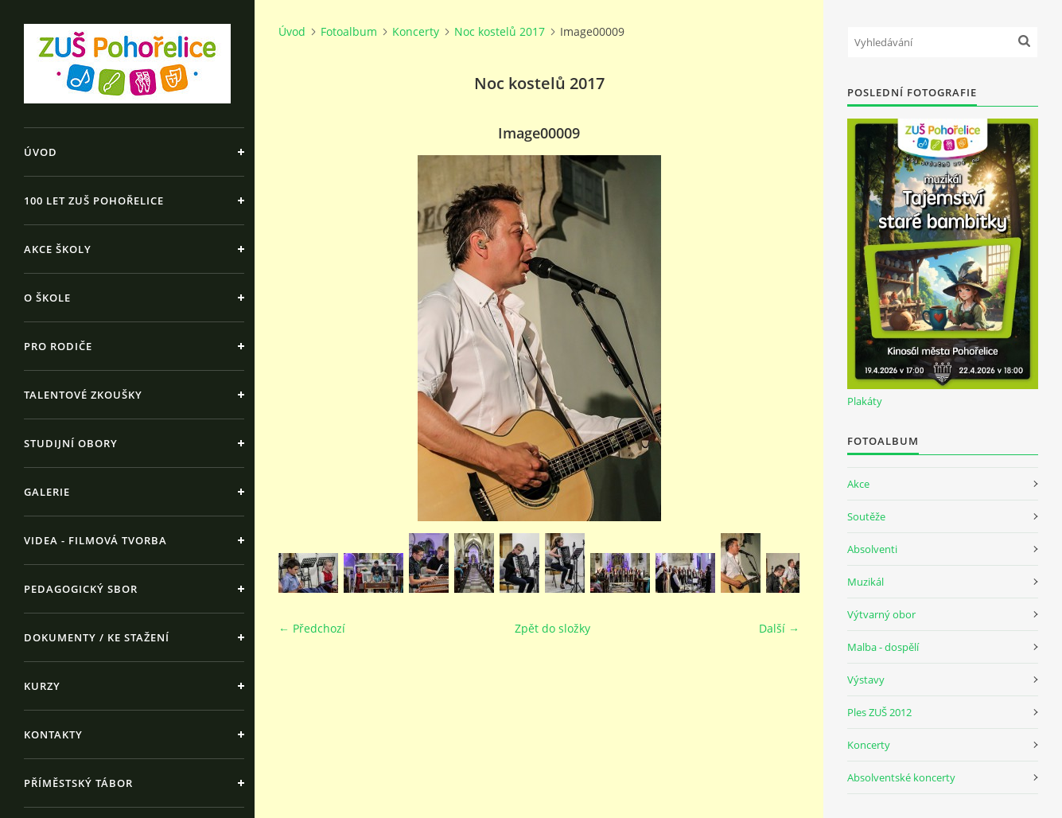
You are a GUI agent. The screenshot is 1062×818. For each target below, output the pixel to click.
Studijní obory (71, 443)
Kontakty (53, 734)
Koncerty (415, 31)
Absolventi (872, 549)
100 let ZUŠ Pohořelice (94, 200)
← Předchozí (311, 628)
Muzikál (865, 582)
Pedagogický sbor (81, 589)
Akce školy (57, 249)
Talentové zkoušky (83, 395)
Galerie (47, 492)
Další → (779, 628)
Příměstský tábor (78, 783)
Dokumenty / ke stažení (96, 637)
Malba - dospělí (883, 647)
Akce (858, 484)
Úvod (40, 152)
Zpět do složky (552, 628)
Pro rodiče (58, 346)
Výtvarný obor (881, 614)
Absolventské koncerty (901, 777)
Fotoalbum (349, 31)
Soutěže (866, 516)
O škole (47, 297)
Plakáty (864, 401)
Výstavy (866, 679)
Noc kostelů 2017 (499, 31)
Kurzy (42, 686)
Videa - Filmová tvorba (95, 540)
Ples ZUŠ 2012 (879, 712)
